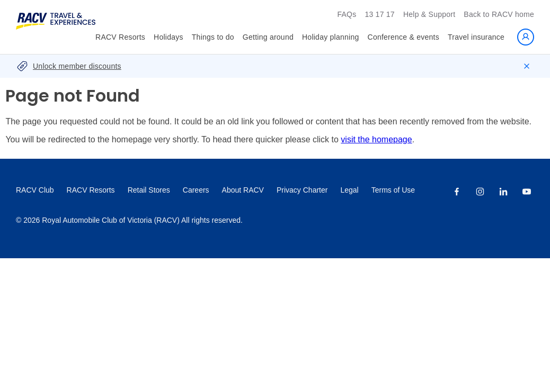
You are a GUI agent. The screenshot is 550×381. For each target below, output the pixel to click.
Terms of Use (393, 190)
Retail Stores (149, 190)
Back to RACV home (499, 14)
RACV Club (35, 190)
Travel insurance (476, 37)
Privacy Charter (302, 190)
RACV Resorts (120, 37)
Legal (349, 190)
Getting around (268, 37)
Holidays (168, 37)
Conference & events (404, 37)
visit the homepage (376, 139)
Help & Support (429, 14)
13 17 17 (380, 14)
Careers (196, 190)
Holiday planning (330, 37)
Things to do (213, 37)
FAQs (346, 14)
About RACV (243, 190)
